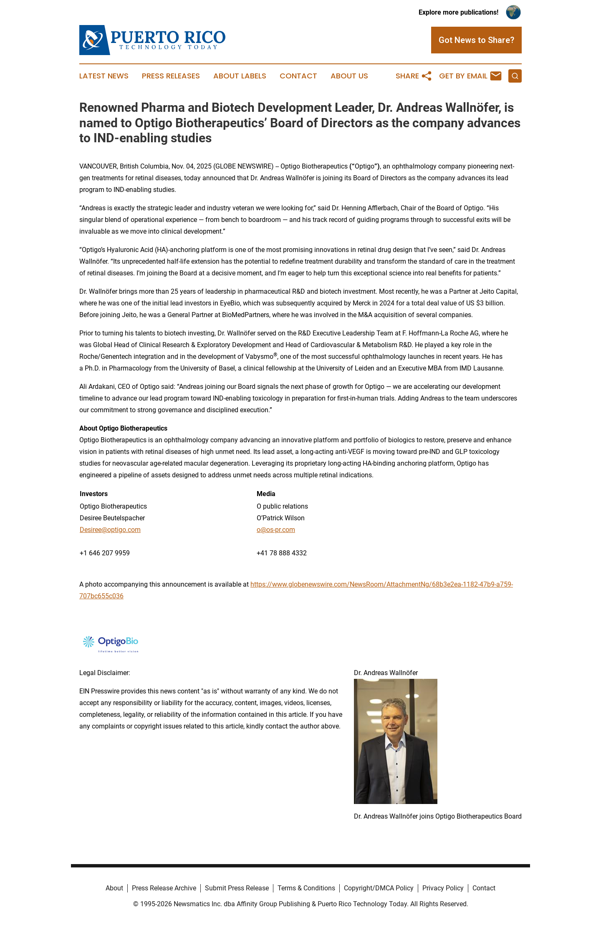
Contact (298, 76)
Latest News (104, 76)
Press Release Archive (164, 888)
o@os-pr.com (276, 530)
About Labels (239, 76)
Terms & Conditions (306, 888)
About (114, 888)
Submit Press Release (237, 888)
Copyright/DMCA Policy (379, 888)
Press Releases (171, 76)
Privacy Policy (443, 888)
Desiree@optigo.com (110, 530)
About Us (349, 76)
